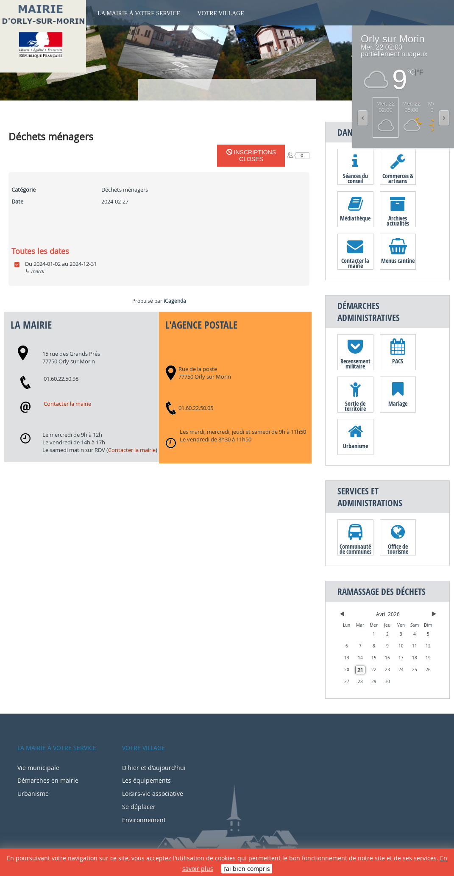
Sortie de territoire (355, 405)
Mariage (397, 403)
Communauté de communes (355, 548)
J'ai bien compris (246, 869)
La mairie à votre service (138, 13)
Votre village (220, 13)
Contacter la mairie (67, 403)
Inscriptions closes (251, 155)
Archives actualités (398, 220)
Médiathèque (355, 218)
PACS (397, 361)
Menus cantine (398, 261)
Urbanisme (355, 446)
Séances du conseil (355, 178)
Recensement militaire (355, 363)
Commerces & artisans (397, 178)
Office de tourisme (397, 548)
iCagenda (175, 300)
